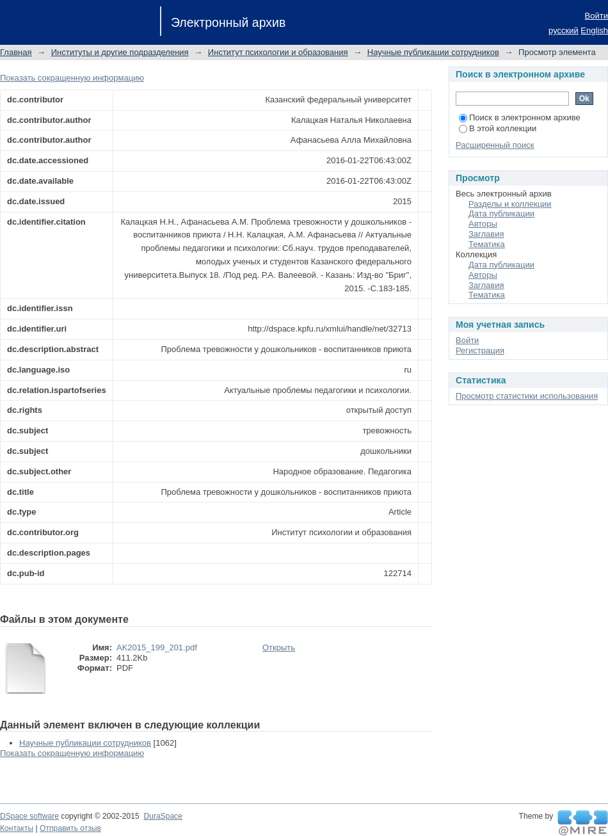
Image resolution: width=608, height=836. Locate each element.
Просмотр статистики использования (527, 396)
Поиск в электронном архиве (519, 117)
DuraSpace (162, 816)
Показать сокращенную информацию (72, 78)
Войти (596, 15)
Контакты (16, 828)
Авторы (482, 224)
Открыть (278, 647)
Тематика (486, 244)
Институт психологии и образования (278, 52)
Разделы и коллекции (510, 204)
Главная (15, 52)
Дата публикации (501, 213)
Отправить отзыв (70, 828)
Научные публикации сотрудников (433, 52)
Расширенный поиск (495, 145)
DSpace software (29, 816)
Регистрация (480, 350)
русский (563, 30)
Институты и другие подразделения (120, 52)
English (594, 30)
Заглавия (486, 234)
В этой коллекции (497, 128)
